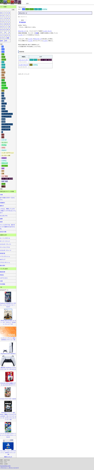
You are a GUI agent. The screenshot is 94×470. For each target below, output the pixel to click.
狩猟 (36, 33)
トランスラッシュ (5, 256)
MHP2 (27, 9)
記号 (6, 41)
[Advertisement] (44, 2)
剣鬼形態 (2, 253)
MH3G (40, 9)
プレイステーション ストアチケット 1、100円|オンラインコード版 (8, 452)
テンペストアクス (5, 247)
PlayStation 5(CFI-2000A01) (8, 353)
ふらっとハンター (24, 60)
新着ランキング (8, 456)
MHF (31, 65)
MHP (23, 9)
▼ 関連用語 (22, 22)
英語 (8, 38)
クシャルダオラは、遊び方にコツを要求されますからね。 (7, 226)
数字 (1, 41)
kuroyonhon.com (5, 466)
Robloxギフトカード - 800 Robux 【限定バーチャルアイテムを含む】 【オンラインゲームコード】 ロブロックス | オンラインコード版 (8, 416)
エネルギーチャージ (5, 250)
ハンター (20, 35)
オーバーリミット (5, 241)
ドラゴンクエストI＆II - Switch (8, 399)
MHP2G (31, 9)
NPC (39, 60)
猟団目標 (2, 272)
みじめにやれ (4, 215)
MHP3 (36, 9)
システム (44, 9)
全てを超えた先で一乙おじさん (7, 198)
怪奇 (1, 222)
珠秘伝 (2, 275)
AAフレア (2, 259)
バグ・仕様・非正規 (46, 60)
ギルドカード (22, 31)
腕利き (2, 206)
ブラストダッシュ (5, 262)
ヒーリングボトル (5, 238)
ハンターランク (47, 31)
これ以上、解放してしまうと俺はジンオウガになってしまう (8, 210)
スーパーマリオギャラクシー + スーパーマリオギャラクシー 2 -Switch (8, 435)
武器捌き (2, 202)
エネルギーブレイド (5, 244)
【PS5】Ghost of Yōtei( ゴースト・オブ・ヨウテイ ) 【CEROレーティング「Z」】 (8, 322)
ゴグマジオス (4, 278)
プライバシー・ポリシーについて (9, 467)
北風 (1, 281)
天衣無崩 (2, 284)
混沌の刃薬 (3, 232)
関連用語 (21, 51)
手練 (1, 194)
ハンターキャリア (24, 65)
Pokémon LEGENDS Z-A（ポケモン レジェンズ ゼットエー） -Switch (8, 304)
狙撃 (1, 219)
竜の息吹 (2, 265)
